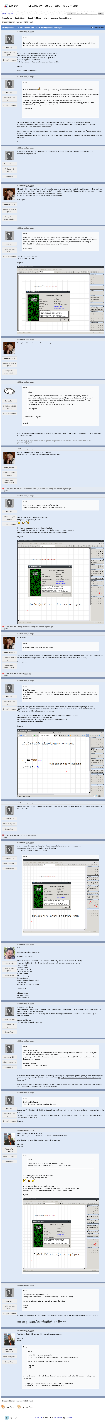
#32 (18, 803)
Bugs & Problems (34, 18)
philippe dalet (9, 963)
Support (69, 1419)
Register (11, 13)
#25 (18, 228)
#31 (18, 681)
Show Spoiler (27, 108)
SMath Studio (20, 18)
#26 (18, 339)
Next (30, 22)
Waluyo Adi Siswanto (24, 489)
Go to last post (99, 28)
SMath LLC (38, 1419)
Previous (19, 22)
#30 (18, 634)
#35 (18, 1004)
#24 (18, 185)
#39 (18, 1285)
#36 (18, 1041)
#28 (18, 449)
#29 (18, 496)
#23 (18, 148)
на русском (58, 1419)
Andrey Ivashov (9, 204)
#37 (18, 1093)
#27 (18, 382)
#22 (18, 77)
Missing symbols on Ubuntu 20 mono (58, 18)
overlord (9, 47)
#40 (18, 1331)
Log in (4, 13)
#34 (18, 944)
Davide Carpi (9, 401)
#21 (18, 32)
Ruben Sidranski (9, 164)
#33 (18, 842)
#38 (18, 1130)
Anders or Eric (9, 819)
